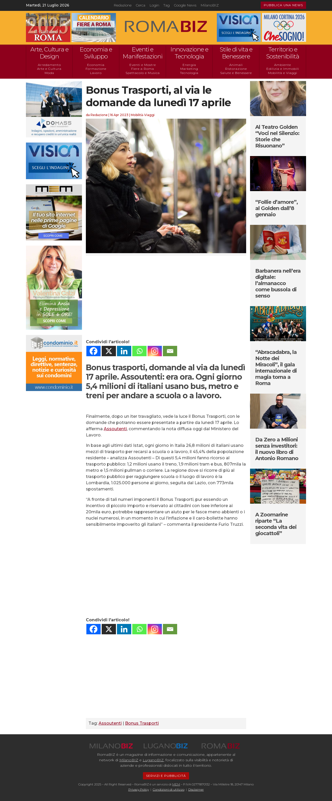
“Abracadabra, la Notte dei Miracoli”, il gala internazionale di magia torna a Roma (276, 367)
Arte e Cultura (49, 69)
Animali (236, 65)
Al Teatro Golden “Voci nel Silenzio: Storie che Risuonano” (277, 136)
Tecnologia (189, 73)
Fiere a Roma (142, 69)
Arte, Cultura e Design (49, 53)
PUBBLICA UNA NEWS (283, 5)
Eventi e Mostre (142, 65)
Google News (185, 5)
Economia (96, 65)
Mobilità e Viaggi (282, 73)
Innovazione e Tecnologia (189, 53)
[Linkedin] (124, 351)
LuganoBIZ (153, 760)
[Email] (170, 351)
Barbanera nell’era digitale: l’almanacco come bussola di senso (278, 283)
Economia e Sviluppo (96, 53)
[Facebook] (93, 351)
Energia (189, 65)
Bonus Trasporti (142, 723)
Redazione (123, 5)
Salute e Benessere (236, 73)
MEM (176, 784)
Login (154, 5)
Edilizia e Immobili (282, 69)
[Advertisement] (166, 297)
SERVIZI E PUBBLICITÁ (166, 776)
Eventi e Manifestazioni (142, 53)
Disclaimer (196, 789)
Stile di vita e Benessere (236, 53)
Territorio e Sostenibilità (282, 53)
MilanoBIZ (209, 5)
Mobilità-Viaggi (143, 115)
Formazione (96, 69)
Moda (49, 73)
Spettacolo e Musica (143, 73)
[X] (109, 351)
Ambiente (282, 65)
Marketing (189, 69)
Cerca (140, 5)
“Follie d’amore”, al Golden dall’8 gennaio (276, 208)
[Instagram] (155, 351)
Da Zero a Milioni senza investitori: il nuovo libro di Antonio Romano (276, 448)
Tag (166, 5)
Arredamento (49, 65)
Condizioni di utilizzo (168, 789)
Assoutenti (115, 428)
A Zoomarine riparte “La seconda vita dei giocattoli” (275, 523)
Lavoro (96, 73)
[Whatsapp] (139, 351)
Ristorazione (236, 69)
